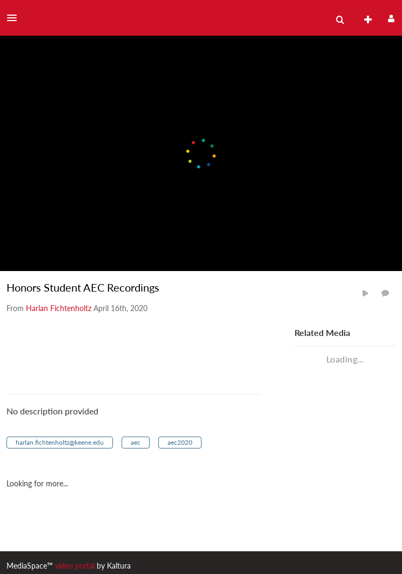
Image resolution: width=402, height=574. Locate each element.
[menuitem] (340, 20)
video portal (75, 565)
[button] (15, 17)
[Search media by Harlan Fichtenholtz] (58, 308)
